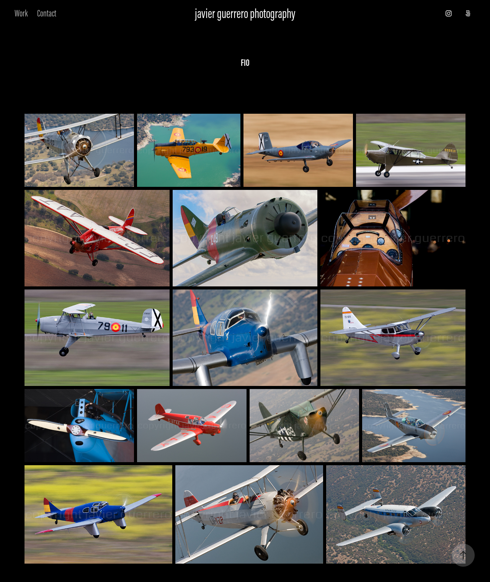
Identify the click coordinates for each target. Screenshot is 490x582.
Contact (46, 13)
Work (21, 13)
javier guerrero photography (245, 13)
